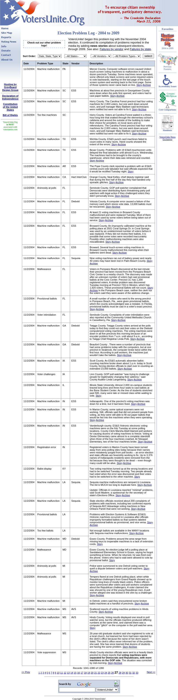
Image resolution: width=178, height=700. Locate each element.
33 (137, 672)
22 (99, 672)
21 (95, 672)
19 (88, 672)
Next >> (151, 672)
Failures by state (140, 49)
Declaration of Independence (10, 97)
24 (105, 672)
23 (102, 672)
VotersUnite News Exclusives (167, 138)
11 (61, 672)
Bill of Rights (10, 115)
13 (68, 672)
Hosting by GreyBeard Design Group (10, 87)
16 (78, 672)
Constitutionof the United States (10, 107)
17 (81, 672)
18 (85, 672)
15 (75, 672)
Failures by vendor (111, 49)
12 (65, 672)
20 (92, 672)
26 (112, 672)
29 (123, 672)
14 (71, 672)
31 (130, 672)
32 (133, 672)
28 (120, 672)
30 (126, 672)
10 (58, 672)
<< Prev (26, 672)
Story (139, 85)
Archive (147, 85)
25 (109, 672)
